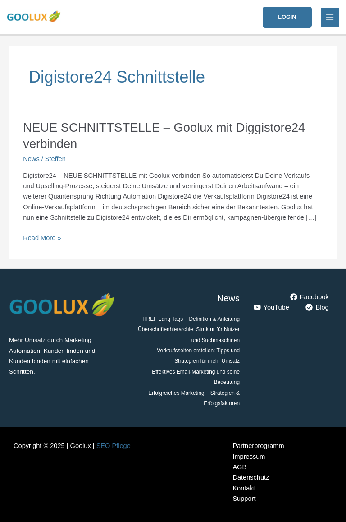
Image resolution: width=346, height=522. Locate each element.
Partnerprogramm (258, 445)
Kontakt (243, 488)
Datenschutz (250, 477)
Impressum (248, 456)
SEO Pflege (113, 445)
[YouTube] (271, 307)
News (31, 158)
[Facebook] (309, 296)
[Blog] (317, 307)
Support (243, 498)
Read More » (42, 237)
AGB (239, 467)
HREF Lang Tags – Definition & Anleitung (191, 319)
